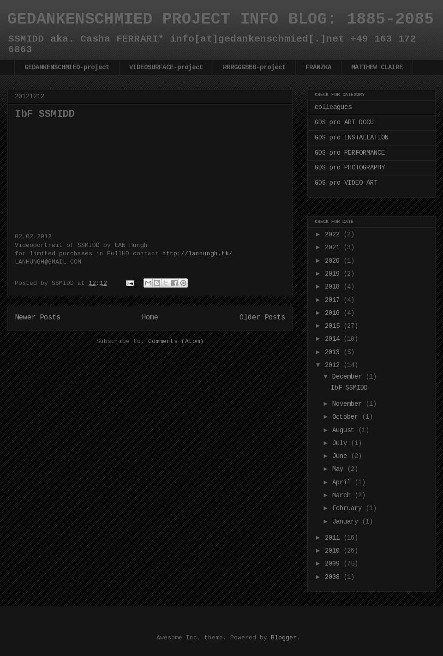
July (341, 443)
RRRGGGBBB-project (254, 67)
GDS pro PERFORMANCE (350, 152)
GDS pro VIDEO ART (346, 183)
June (341, 456)
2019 (334, 273)
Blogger (284, 637)
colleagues (333, 107)
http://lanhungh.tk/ (197, 253)
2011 (334, 538)
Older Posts (262, 317)
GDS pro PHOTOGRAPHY (350, 167)
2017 (334, 300)
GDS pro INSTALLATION (352, 137)
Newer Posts (37, 317)
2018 (334, 286)
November (348, 404)
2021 (334, 247)
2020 (334, 261)
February (348, 508)
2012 (334, 365)
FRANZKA (318, 67)
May (339, 469)
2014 (334, 339)
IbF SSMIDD (45, 114)
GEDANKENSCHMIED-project (66, 67)
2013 (334, 352)
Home (150, 317)
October (347, 417)
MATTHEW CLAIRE (377, 67)
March (343, 495)
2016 (334, 313)
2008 (334, 577)
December (348, 376)
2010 (334, 550)
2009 (334, 563)
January (347, 521)
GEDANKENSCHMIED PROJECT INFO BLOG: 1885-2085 (220, 19)
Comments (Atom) (176, 341)
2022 (334, 234)
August (345, 430)
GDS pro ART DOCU (344, 122)
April (343, 482)
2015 (334, 326)
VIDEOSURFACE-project (166, 67)
